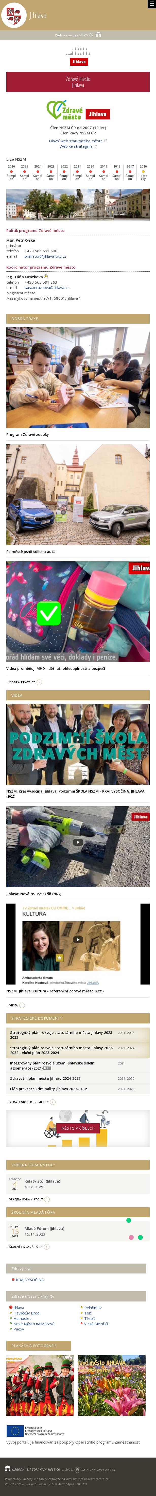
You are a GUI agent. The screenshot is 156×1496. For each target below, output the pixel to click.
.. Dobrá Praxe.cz (20, 682)
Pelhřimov (91, 1307)
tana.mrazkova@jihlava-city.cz (47, 287)
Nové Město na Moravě (31, 1323)
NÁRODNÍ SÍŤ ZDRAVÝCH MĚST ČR (36, 1470)
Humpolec (20, 1318)
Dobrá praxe (24, 318)
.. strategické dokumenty (27, 1102)
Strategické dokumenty (36, 1018)
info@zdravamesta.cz (93, 1479)
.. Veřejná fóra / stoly (24, 1199)
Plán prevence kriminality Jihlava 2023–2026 (48, 1088)
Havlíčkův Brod (24, 1313)
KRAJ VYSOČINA (27, 1279)
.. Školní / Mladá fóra (24, 1247)
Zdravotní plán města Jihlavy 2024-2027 (45, 1078)
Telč (86, 1313)
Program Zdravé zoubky (27, 434)
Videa (17, 695)
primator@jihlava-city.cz (45, 256)
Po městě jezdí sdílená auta (31, 551)
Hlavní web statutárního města (75, 140)
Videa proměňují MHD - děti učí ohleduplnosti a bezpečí (55, 668)
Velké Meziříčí (94, 1323)
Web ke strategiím (76, 146)
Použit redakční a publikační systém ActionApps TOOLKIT (46, 1484)
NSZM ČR (78, 34)
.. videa (12, 1005)
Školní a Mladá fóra (33, 1212)
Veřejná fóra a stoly (33, 1164)
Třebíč (87, 1318)
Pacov (16, 1329)
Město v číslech (78, 1128)
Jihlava (16, 1307)
